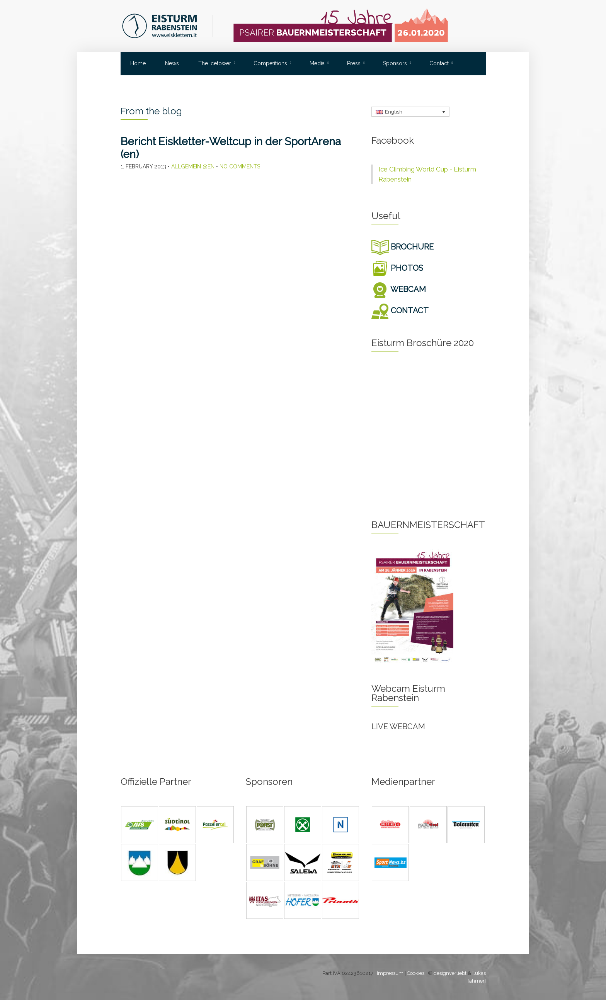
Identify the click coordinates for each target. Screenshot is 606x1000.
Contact (439, 63)
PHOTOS (397, 268)
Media (317, 63)
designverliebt (450, 973)
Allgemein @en (192, 166)
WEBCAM (398, 289)
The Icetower (214, 63)
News (172, 63)
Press (354, 63)
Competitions (270, 63)
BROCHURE (402, 246)
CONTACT (400, 310)
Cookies (415, 973)
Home (138, 63)
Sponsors (395, 63)
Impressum (390, 973)
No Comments (240, 166)
